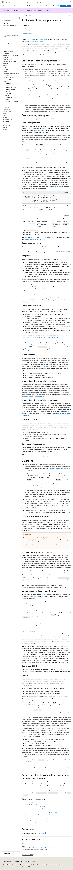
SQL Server (31, 15)
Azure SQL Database (42, 39)
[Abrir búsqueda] (63, 2)
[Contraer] (17, 14)
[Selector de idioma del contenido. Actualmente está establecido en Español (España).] (7, 861)
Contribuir (38, 864)
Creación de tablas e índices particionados (35, 802)
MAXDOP (44, 660)
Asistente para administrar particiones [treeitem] (12, 92)
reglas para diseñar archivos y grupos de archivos (46, 292)
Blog (32, 864)
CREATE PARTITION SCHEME (63, 252)
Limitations (25, 31)
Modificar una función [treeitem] (11, 87)
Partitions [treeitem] (8, 83)
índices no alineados (44, 594)
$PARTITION (29, 762)
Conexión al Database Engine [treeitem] (10, 39)
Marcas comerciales (15, 866)
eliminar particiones (57, 186)
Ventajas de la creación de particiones (31, 28)
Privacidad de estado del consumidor (57, 864)
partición (46, 366)
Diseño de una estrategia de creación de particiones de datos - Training (37, 847)
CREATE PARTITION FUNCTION (33, 239)
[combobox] (11, 18)
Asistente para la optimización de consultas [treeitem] (11, 102)
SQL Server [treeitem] (5, 23)
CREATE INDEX (55, 337)
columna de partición (38, 130)
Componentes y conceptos (29, 30)
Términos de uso (5, 866)
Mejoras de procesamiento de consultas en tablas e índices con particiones (40, 456)
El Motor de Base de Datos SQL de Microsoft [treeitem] (11, 36)
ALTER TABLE (47, 337)
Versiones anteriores (24, 864)
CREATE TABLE (40, 337)
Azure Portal (56, 5)
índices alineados (35, 601)
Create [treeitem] (7, 85)
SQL (27, 15)
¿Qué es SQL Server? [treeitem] (8, 33)
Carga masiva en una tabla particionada (34, 816)
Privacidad (44, 864)
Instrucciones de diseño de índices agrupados (33, 396)
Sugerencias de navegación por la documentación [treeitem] (10, 26)
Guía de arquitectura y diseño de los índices (35, 810)
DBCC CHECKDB (58, 669)
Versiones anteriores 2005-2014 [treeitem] (10, 29)
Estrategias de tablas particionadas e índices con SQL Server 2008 (41, 812)
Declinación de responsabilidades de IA (10, 864)
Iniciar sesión (68, 2)
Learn (23, 15)
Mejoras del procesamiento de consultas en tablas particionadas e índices (43, 818)
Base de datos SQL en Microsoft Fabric (33, 41)
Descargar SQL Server (66, 5)
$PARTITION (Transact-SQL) (31, 804)
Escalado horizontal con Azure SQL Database (36, 806)
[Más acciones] (69, 16)
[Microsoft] (3, 2)
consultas (55, 102)
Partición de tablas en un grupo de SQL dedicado (37, 808)
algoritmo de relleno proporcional (36, 50)
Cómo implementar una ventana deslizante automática (38, 814)
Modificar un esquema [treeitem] (11, 89)
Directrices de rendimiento (29, 33)
